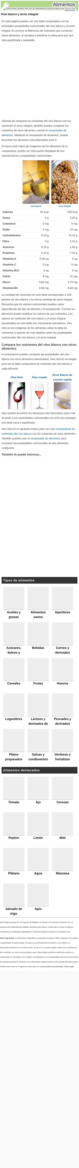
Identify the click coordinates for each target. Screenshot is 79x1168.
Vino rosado (39, 377)
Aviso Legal (69, 966)
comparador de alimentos (45, 438)
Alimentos (64, 4)
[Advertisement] (35, 80)
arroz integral (65, 206)
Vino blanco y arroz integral (19, 14)
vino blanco (36, 206)
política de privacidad (54, 966)
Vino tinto (17, 377)
